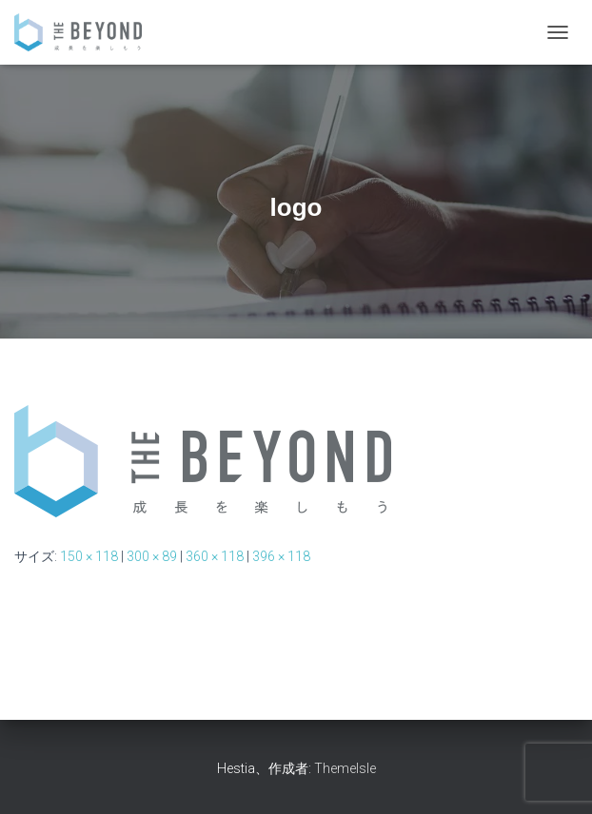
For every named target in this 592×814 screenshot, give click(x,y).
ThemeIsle (345, 768)
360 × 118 (215, 556)
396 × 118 (281, 556)
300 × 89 (152, 556)
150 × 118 (89, 556)
